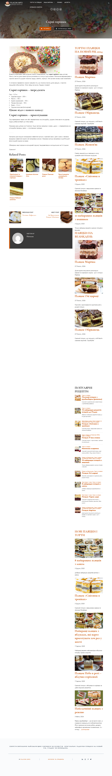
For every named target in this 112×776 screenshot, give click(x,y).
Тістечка (46, 28)
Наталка (30, 236)
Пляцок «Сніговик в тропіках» (87, 178)
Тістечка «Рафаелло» (29, 215)
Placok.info (25, 759)
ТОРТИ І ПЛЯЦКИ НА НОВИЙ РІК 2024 (88, 50)
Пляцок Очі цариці (86, 296)
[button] (108, 3)
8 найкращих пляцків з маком (88, 562)
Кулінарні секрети (36, 7)
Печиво (59, 2)
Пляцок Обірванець (87, 112)
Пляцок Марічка (85, 77)
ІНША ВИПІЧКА (50, 2)
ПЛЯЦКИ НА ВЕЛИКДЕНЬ (84, 234)
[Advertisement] (89, 353)
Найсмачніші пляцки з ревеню (89, 710)
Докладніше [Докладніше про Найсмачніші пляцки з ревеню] (85, 729)
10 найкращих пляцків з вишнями (88, 217)
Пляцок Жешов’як (86, 144)
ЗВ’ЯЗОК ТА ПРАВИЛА (56, 759)
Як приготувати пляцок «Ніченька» (52, 216)
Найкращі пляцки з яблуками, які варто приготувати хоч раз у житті (88, 636)
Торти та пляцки (36, 2)
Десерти (67, 2)
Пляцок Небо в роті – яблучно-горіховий (88, 675)
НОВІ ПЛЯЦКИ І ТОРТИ (86, 533)
